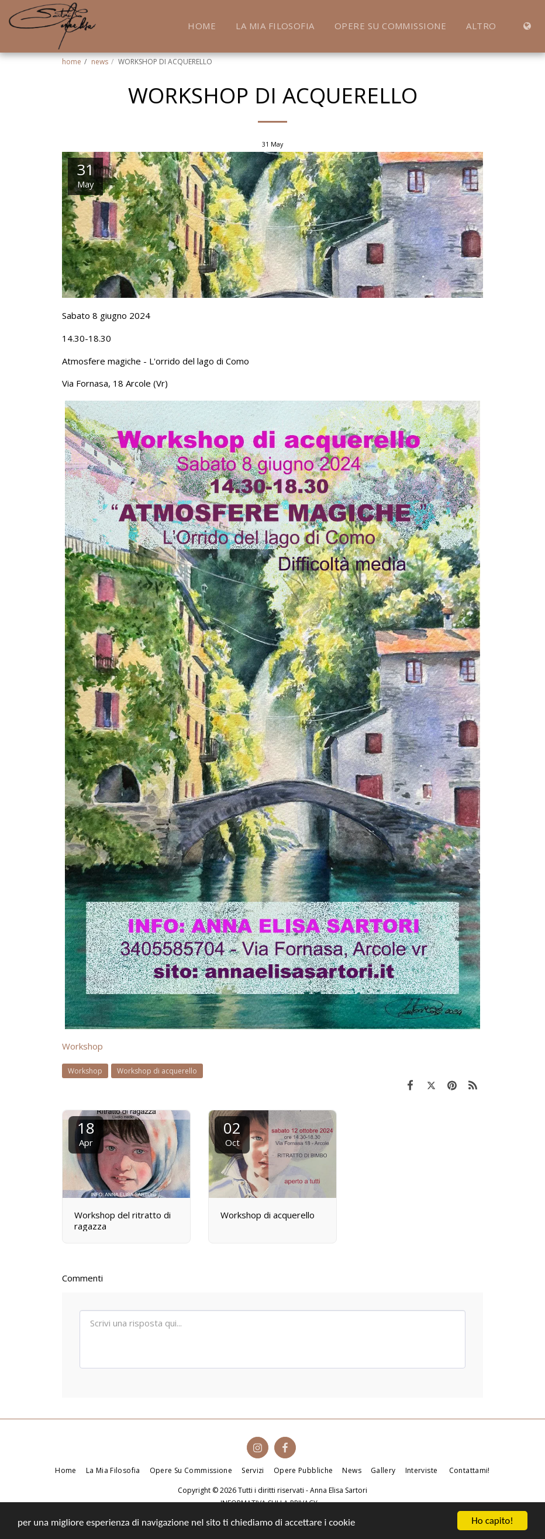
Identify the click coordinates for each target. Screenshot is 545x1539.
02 (232, 1132)
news (99, 62)
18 (86, 1132)
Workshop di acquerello (157, 1071)
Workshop (82, 1046)
